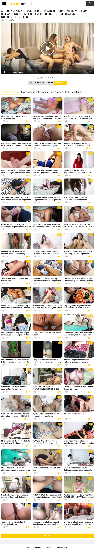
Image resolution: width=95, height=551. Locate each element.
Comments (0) (60, 82)
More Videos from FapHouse (66, 92)
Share (50, 82)
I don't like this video (41, 78)
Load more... (47, 536)
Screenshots (40, 82)
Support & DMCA (34, 547)
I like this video (38, 78)
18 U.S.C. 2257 (62, 547)
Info (30, 82)
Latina (18, 4)
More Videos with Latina (34, 92)
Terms (49, 547)
